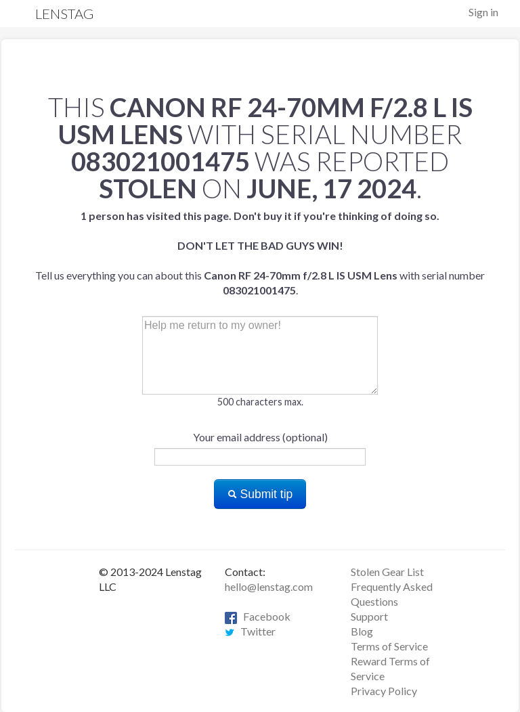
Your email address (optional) (260, 436)
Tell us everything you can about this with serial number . (260, 252)
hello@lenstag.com (269, 586)
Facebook (257, 616)
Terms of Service (389, 646)
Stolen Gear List (387, 571)
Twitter (250, 631)
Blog (362, 631)
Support (369, 616)
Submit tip (260, 494)
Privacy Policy (384, 690)
